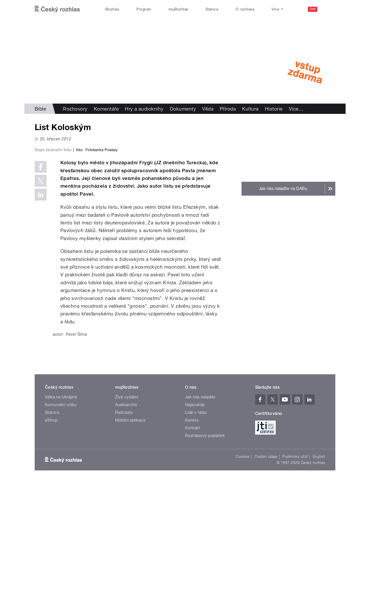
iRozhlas (112, 9)
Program (143, 9)
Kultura (250, 109)
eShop (51, 529)
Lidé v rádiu (196, 521)
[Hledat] (328, 9)
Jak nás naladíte (200, 506)
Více (296, 109)
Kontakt (192, 537)
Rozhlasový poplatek (205, 544)
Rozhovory (75, 109)
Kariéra (191, 529)
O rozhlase (245, 9)
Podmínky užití (295, 566)
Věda (208, 109)
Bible (40, 109)
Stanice (212, 9)
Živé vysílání (126, 506)
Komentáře (106, 109)
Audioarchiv (126, 514)
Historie (274, 109)
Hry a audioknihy (144, 109)
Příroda (228, 109)
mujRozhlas (178, 9)
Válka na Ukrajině (61, 506)
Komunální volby (61, 514)
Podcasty (124, 521)
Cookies (242, 566)
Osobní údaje (266, 566)
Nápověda (195, 514)
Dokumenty (183, 109)
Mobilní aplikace (130, 529)
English (319, 566)
